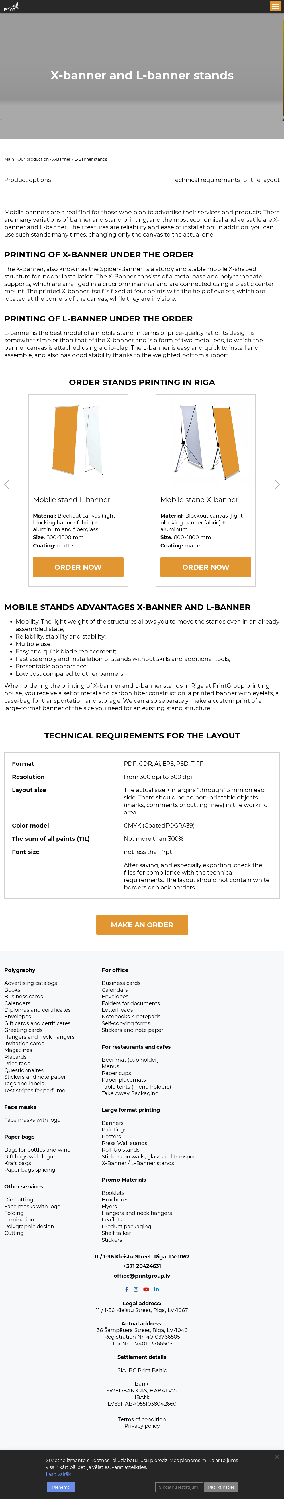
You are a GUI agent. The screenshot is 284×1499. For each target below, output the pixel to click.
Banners (113, 1123)
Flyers (109, 1206)
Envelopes (17, 1016)
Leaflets (112, 1220)
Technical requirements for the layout (226, 179)
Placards (15, 1057)
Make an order (142, 925)
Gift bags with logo (28, 1157)
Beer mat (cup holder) (130, 1060)
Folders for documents (131, 1003)
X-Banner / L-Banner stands (138, 1163)
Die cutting (18, 1200)
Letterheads (117, 1010)
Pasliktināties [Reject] (221, 1487)
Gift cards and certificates (37, 1023)
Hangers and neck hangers (39, 1037)
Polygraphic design (29, 1226)
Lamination (19, 1220)
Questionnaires (24, 1070)
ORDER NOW (78, 567)
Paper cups (116, 1073)
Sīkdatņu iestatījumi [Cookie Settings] (179, 1487)
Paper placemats (124, 1080)
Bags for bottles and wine (37, 1150)
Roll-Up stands (121, 1150)
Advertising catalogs (30, 983)
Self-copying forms (126, 1023)
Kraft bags (17, 1163)
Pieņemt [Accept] (60, 1487)
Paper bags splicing (29, 1170)
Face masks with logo (32, 1120)
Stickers (112, 1240)
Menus (110, 1066)
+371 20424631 (142, 1266)
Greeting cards (23, 1030)
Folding (14, 1213)
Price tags (17, 1063)
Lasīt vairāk (58, 1474)
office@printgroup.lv (142, 1276)
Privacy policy (142, 1426)
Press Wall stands (124, 1143)
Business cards (23, 996)
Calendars (17, 1003)
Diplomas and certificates (37, 1010)
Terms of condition (142, 1419)
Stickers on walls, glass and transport (149, 1157)
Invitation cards (24, 1043)
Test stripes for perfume (34, 1090)
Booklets (113, 1193)
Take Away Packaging (130, 1093)
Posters (111, 1136)
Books (12, 990)
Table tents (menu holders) (136, 1087)
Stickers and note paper (35, 1077)
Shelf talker (116, 1233)
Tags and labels (24, 1083)
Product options (27, 179)
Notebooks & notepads (131, 1016)
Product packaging (126, 1226)
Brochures (115, 1200)
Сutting (14, 1233)
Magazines (18, 1050)
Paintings (114, 1130)
